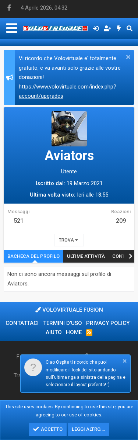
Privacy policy (108, 323)
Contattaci (22, 323)
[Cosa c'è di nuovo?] (119, 28)
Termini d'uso (62, 323)
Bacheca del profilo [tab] (33, 256)
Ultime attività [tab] (86, 256)
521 (19, 220)
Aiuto (54, 332)
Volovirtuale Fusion (69, 309)
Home (74, 332)
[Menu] (12, 28)
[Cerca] (129, 28)
